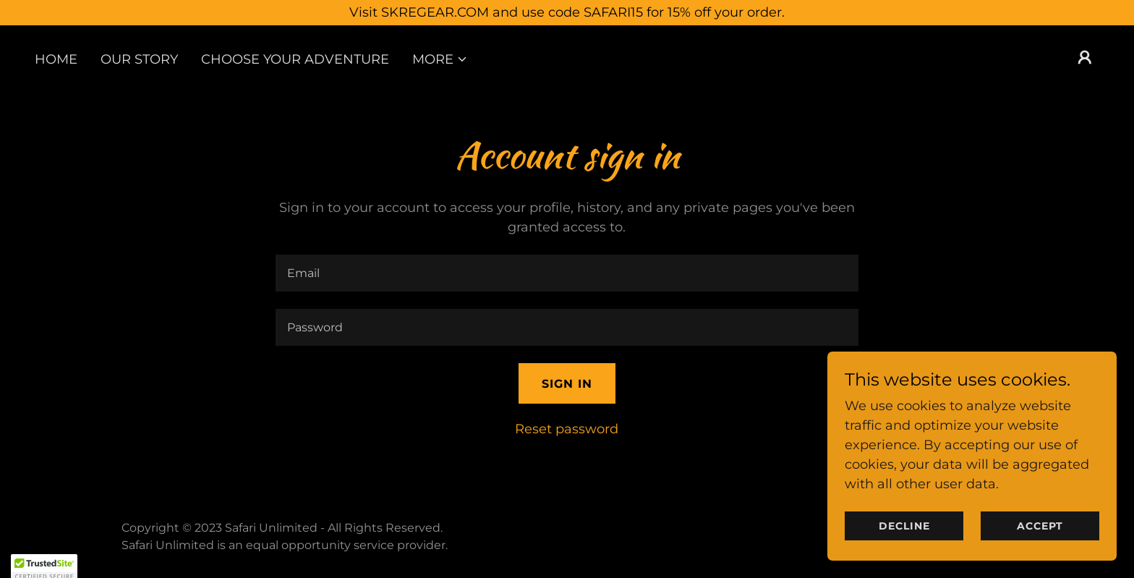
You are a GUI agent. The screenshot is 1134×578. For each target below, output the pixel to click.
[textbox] (567, 273)
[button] (440, 59)
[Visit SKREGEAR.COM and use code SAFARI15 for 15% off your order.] (567, 12)
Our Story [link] (139, 59)
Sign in (567, 384)
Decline (904, 546)
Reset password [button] (566, 429)
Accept (1040, 546)
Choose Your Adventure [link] (295, 59)
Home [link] (56, 59)
